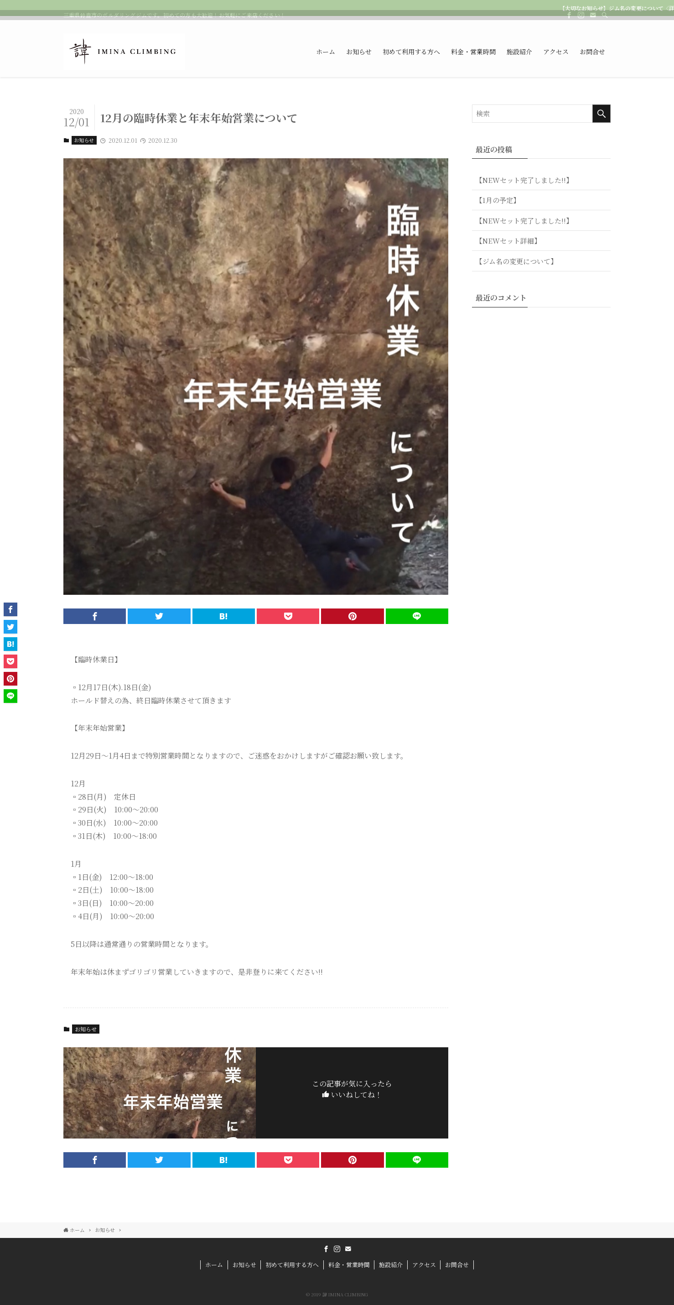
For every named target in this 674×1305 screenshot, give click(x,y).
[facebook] (569, 21)
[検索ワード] (541, 113)
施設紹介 (391, 1264)
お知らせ (84, 140)
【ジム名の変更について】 (516, 261)
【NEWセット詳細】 (508, 240)
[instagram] (581, 21)
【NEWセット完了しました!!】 (524, 180)
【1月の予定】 (498, 200)
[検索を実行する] (601, 113)
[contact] (593, 21)
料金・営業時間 (349, 1264)
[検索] (605, 21)
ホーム (214, 1264)
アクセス (424, 1264)
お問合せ (457, 1264)
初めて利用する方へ (292, 1264)
